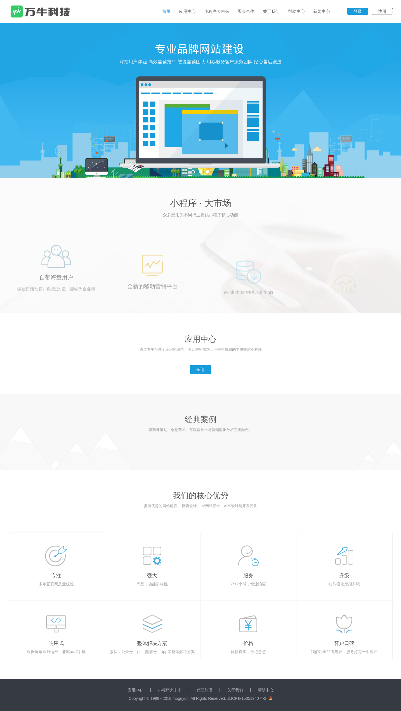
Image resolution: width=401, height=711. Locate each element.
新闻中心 (321, 11)
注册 (382, 11)
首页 (166, 11)
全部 (200, 369)
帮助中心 (296, 11)
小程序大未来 (216, 11)
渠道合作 (246, 11)
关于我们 (271, 11)
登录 (357, 11)
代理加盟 (204, 690)
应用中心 (187, 11)
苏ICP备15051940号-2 (246, 698)
